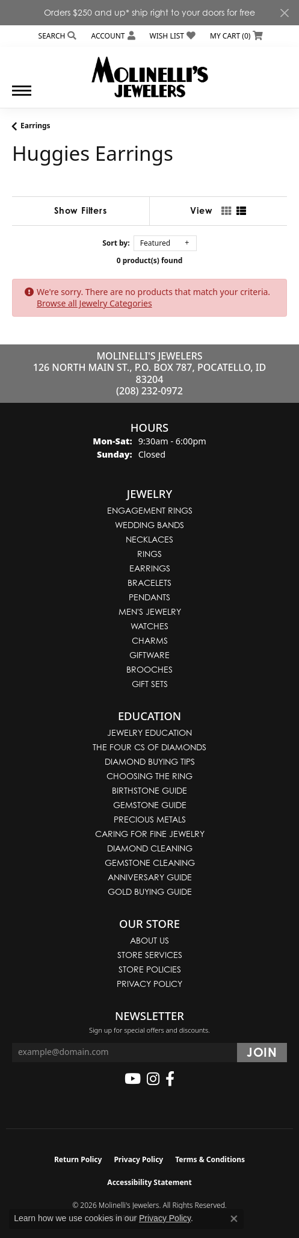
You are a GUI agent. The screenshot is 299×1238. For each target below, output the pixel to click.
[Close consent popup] (234, 1218)
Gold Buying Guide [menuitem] (150, 891)
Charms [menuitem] (150, 640)
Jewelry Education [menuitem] (149, 732)
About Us (149, 940)
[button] (56, 35)
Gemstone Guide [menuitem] (149, 805)
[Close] (284, 12)
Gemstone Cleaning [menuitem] (150, 862)
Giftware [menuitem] (149, 655)
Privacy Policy (149, 983)
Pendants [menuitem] (149, 597)
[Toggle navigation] (21, 97)
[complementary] (212, 1172)
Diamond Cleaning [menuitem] (150, 848)
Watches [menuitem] (149, 626)
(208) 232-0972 (149, 390)
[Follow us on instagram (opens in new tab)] (153, 1079)
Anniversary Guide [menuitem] (150, 877)
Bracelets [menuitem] (149, 582)
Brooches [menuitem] (149, 669)
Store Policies (150, 969)
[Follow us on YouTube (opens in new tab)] (133, 1079)
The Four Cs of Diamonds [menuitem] (149, 747)
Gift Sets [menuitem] (150, 684)
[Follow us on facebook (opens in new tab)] (169, 1079)
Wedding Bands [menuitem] (149, 525)
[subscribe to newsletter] (262, 1052)
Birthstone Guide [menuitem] (149, 790)
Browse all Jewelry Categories (94, 303)
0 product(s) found (150, 260)
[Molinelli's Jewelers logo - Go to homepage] (149, 72)
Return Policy (78, 1159)
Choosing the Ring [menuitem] (149, 776)
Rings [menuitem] (149, 554)
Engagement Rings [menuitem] (150, 510)
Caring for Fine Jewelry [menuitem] (150, 834)
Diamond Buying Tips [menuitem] (150, 761)
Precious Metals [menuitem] (150, 819)
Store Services (149, 955)
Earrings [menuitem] (149, 568)
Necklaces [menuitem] (149, 539)
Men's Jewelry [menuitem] (150, 611)
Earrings (35, 125)
